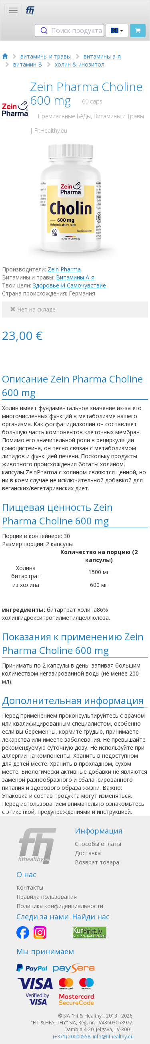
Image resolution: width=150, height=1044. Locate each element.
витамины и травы (45, 56)
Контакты (29, 887)
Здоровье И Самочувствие (69, 285)
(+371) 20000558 (71, 1036)
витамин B (27, 64)
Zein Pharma (64, 269)
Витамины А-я (75, 277)
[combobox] (69, 30)
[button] (117, 30)
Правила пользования (46, 896)
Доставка (88, 853)
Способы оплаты (98, 844)
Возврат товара (97, 862)
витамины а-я (102, 56)
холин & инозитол (79, 64)
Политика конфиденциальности (59, 906)
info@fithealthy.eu (113, 1036)
